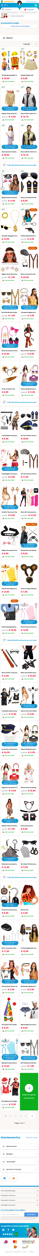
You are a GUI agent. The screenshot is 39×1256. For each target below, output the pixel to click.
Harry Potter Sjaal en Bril (29, 351)
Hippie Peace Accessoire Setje (12, 197)
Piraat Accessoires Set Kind (11, 910)
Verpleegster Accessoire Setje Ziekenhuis (16, 474)
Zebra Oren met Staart (29, 711)
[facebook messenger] (4, 1178)
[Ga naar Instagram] (3, 1230)
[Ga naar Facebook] (8, 1230)
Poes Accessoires (27, 826)
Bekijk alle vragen (32, 1137)
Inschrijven (31, 1214)
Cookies (31, 1252)
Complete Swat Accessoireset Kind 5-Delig (17, 711)
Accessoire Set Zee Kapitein (11, 749)
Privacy (24, 1252)
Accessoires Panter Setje (10, 986)
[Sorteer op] (30, 44)
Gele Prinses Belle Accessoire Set (13, 589)
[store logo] (19, 3)
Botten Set (24, 910)
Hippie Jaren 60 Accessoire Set (12, 274)
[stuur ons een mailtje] (13, 1178)
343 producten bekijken (20, 26)
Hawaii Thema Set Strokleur (11, 113)
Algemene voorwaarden (13, 1252)
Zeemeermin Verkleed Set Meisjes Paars (16, 152)
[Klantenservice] (32, 1)
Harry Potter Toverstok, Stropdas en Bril (16, 673)
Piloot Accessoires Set (28, 197)
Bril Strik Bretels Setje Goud (11, 312)
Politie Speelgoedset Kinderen (12, 627)
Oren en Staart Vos (8, 389)
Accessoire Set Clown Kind (11, 1025)
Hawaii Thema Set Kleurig (11, 826)
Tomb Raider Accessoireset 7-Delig (14, 435)
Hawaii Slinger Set (27, 75)
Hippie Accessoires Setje (10, 550)
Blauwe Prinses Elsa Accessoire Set (14, 1063)
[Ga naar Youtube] (13, 1230)
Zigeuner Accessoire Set (10, 787)
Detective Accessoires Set (11, 864)
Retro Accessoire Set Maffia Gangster (15, 948)
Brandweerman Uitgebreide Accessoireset (17, 1101)
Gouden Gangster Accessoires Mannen (15, 236)
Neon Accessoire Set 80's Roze (12, 351)
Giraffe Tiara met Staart (10, 512)
